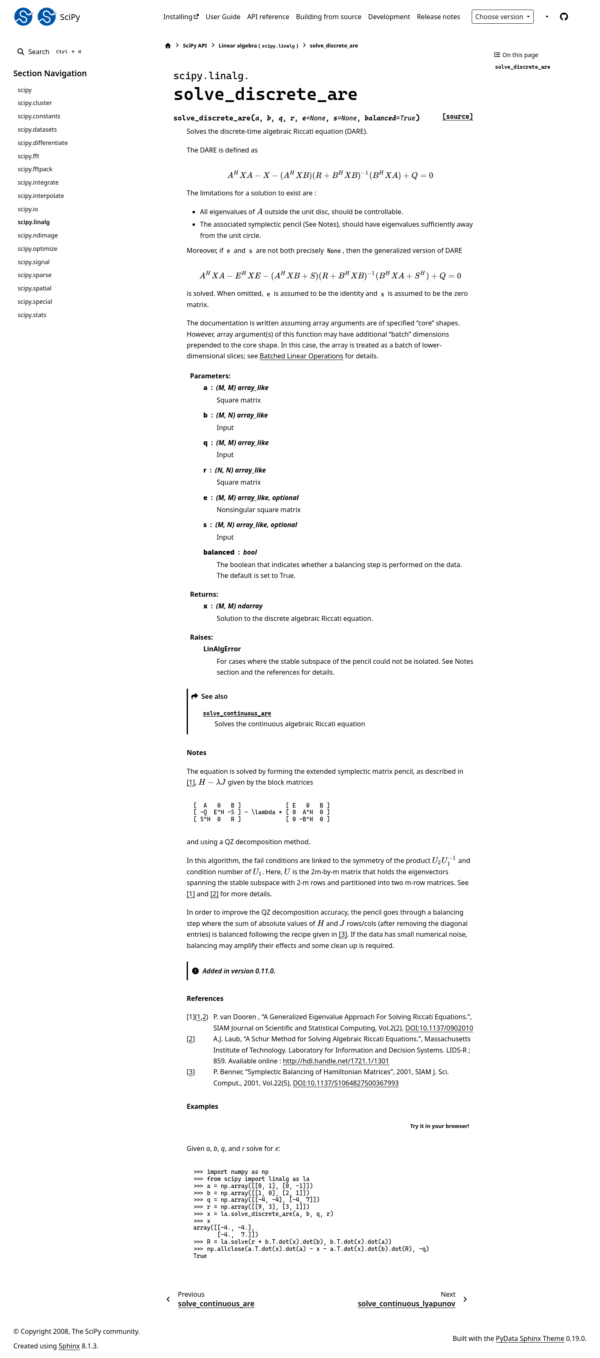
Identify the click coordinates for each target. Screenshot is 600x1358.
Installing (177, 16)
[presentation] (330, 175)
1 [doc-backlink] (199, 1016)
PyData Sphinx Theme (530, 1338)
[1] (191, 782)
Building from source (328, 16)
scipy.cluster (35, 103)
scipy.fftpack (35, 169)
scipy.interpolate (41, 196)
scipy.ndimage (38, 235)
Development (389, 16)
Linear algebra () (258, 46)
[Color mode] (546, 17)
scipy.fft (28, 156)
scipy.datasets (37, 129)
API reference (268, 16)
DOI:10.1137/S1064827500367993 (346, 1083)
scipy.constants (39, 116)
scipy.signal (34, 262)
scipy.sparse (34, 275)
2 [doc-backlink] (204, 1016)
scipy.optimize (37, 249)
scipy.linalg (34, 222)
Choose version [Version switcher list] (500, 16)
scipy (24, 90)
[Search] (50, 51)
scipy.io (28, 209)
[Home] (168, 45)
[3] (343, 934)
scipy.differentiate (43, 143)
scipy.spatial (34, 288)
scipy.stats (32, 315)
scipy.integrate (38, 182)
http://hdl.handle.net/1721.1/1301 (336, 1060)
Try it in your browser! (439, 1126)
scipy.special (35, 301)
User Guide (222, 16)
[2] (214, 893)
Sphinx (69, 1345)
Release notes (438, 16)
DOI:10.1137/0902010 (439, 1028)
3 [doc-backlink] (190, 1071)
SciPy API (195, 45)
